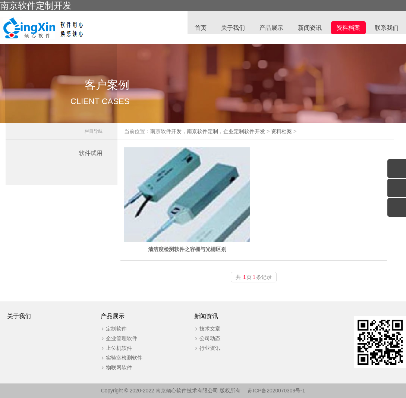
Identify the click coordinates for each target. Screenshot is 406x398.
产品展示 (270, 28)
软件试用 (91, 157)
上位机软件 (115, 348)
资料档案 (348, 28)
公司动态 (201, 338)
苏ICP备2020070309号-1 (277, 391)
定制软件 (112, 328)
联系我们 (387, 28)
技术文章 (201, 328)
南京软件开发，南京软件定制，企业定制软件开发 (219, 135)
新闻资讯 (309, 28)
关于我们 (231, 28)
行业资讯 (201, 348)
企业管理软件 (117, 338)
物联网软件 (115, 367)
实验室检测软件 (120, 357)
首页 (199, 28)
